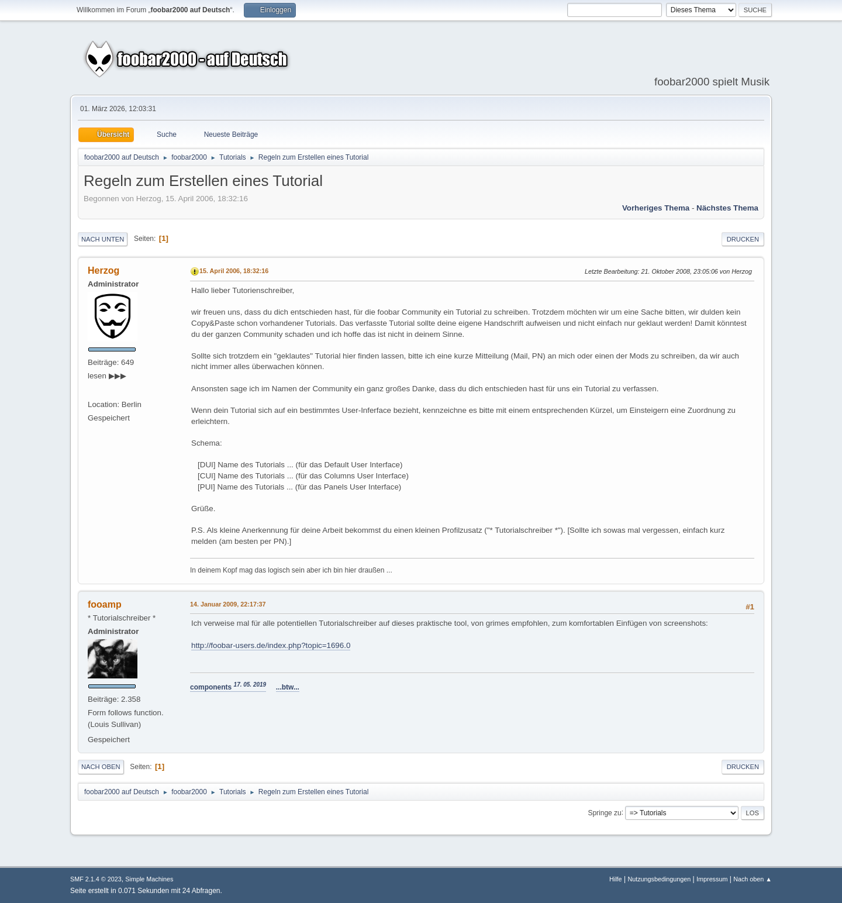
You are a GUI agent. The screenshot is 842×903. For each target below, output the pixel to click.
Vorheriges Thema (655, 208)
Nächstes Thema (727, 208)
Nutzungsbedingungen (659, 879)
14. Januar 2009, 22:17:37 (227, 604)
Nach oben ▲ (752, 879)
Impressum (711, 879)
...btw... (287, 687)
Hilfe (615, 879)
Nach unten (102, 239)
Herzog (103, 270)
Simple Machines (149, 879)
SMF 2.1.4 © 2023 (96, 879)
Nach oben (100, 766)
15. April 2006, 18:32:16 (233, 270)
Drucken (743, 239)
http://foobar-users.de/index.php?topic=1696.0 (270, 645)
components (228, 687)
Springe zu (604, 812)
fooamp (105, 604)
